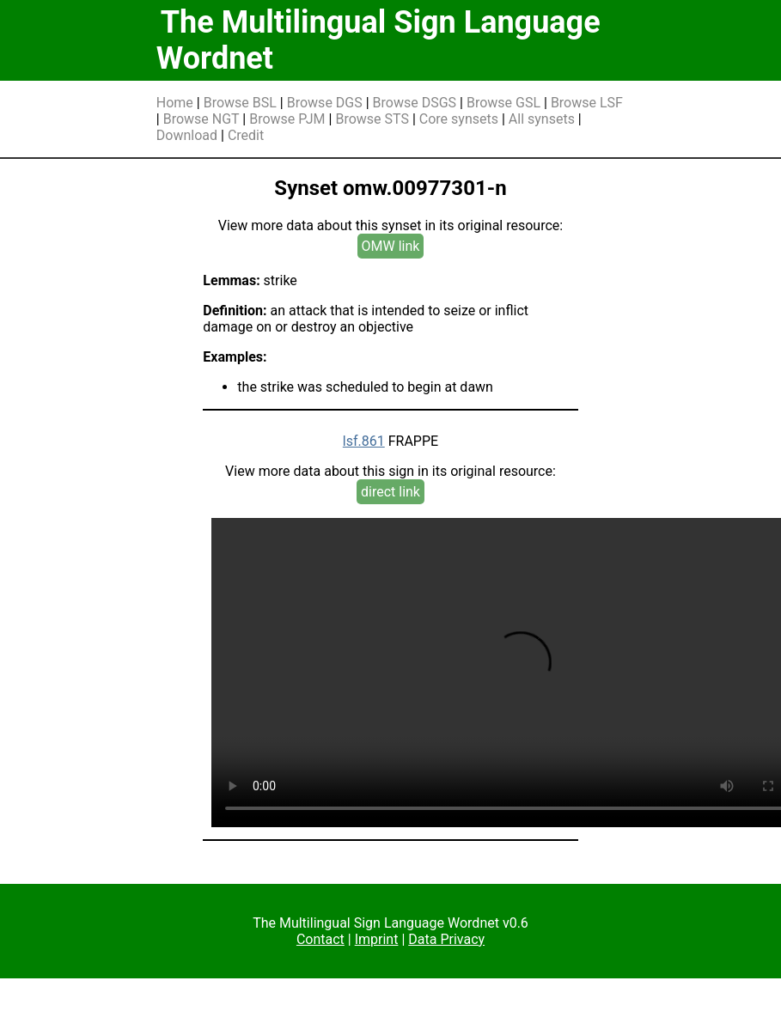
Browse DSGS (415, 102)
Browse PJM (287, 119)
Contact (320, 939)
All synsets (542, 119)
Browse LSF (587, 102)
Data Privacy (446, 939)
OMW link (391, 246)
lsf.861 (364, 441)
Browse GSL (503, 102)
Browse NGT (201, 119)
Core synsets (458, 119)
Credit (246, 135)
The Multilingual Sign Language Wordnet (378, 40)
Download (186, 135)
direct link (390, 492)
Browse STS (372, 119)
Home (174, 102)
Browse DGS (325, 102)
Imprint (377, 939)
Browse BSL (240, 102)
